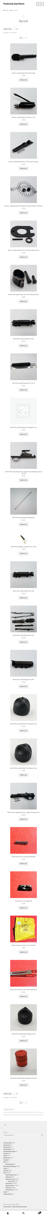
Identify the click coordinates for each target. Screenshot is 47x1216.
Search (5, 1132)
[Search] (42, 1135)
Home (6, 10)
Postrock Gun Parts (13, 3)
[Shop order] (10, 29)
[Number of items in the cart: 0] (5, 1124)
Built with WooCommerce (19, 1206)
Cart (36, 1212)
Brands (11, 10)
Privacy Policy (7, 1206)
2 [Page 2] (23, 38)
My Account (8, 1213)
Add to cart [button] (23, 80)
